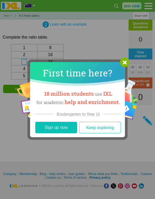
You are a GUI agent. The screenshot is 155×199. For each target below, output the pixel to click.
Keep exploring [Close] (100, 127)
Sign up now (56, 127)
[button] (125, 62)
